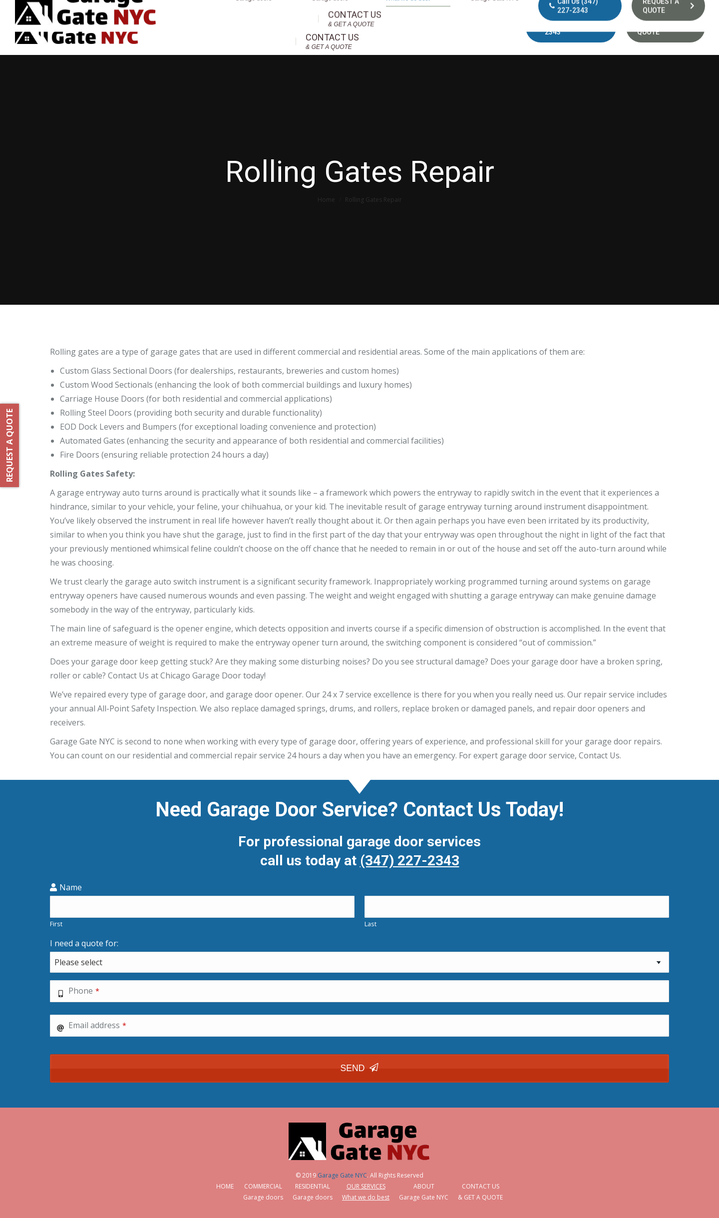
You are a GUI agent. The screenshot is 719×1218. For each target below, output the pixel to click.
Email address (97, 1025)
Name (70, 887)
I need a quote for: (84, 943)
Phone (83, 990)
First (56, 923)
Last (370, 923)
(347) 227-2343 (409, 860)
